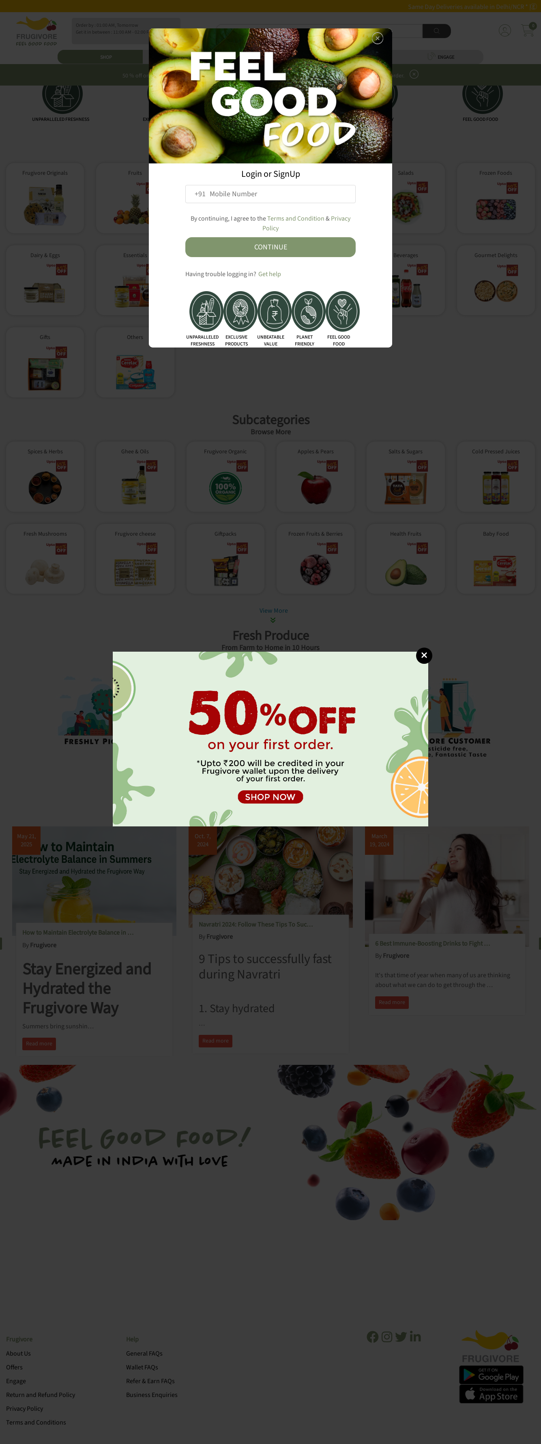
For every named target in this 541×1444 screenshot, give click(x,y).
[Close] (424, 656)
